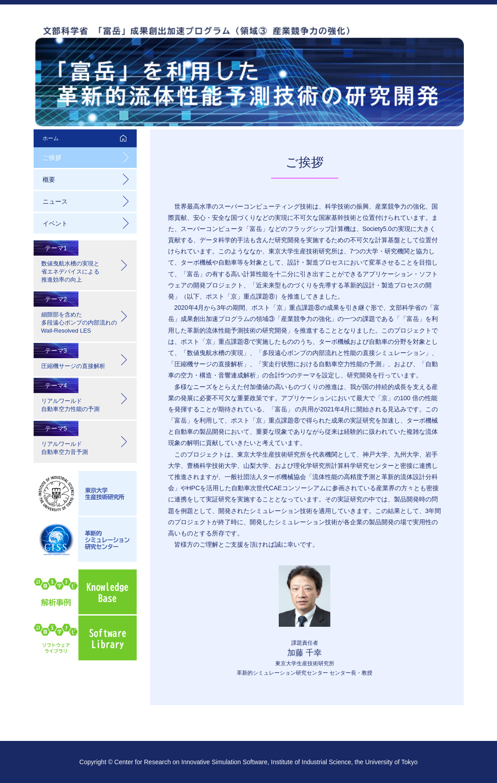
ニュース (55, 201)
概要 (49, 179)
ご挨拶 (52, 157)
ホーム (51, 138)
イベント (55, 223)
